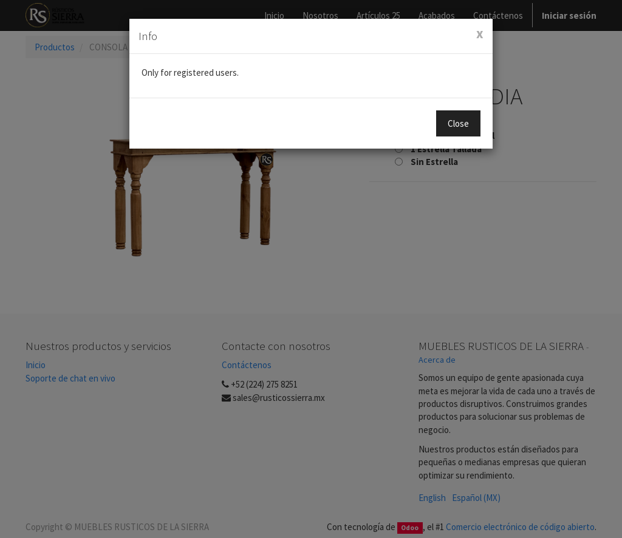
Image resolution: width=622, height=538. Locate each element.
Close (458, 123)
